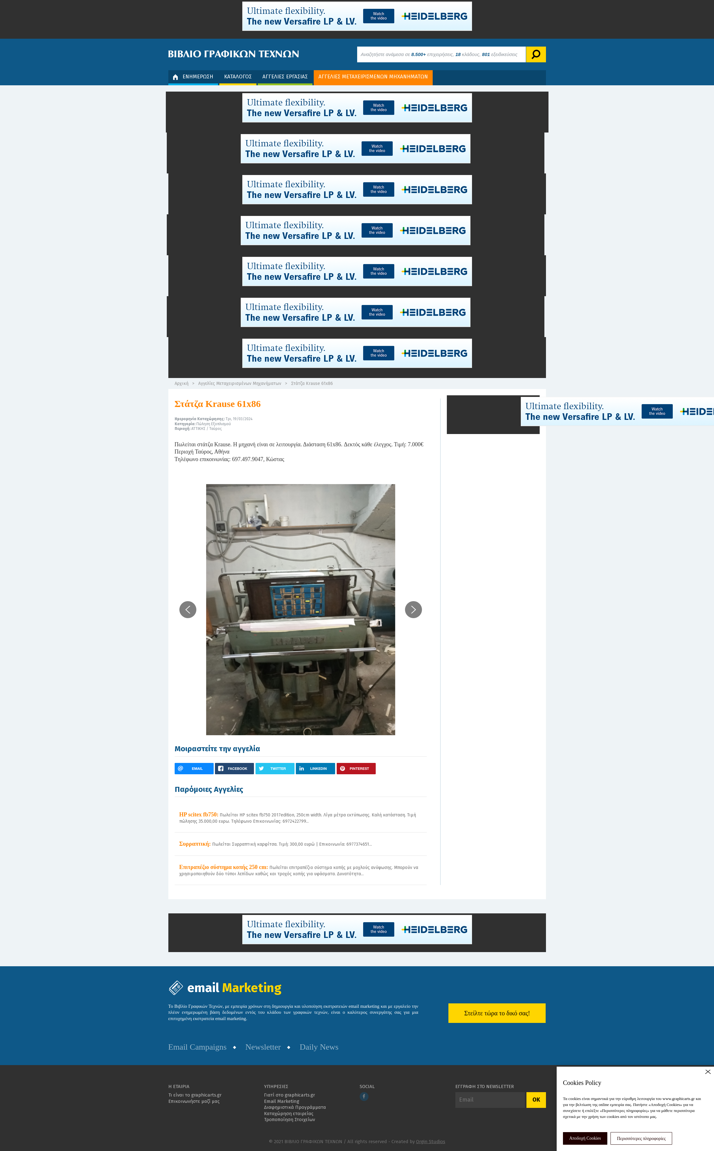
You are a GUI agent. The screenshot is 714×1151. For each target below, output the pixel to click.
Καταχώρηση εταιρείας (288, 1113)
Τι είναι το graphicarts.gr (195, 1095)
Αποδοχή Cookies (585, 1138)
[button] (187, 609)
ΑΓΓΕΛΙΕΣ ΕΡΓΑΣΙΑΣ (285, 76)
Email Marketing (281, 1101)
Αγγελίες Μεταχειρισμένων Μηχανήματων (239, 383)
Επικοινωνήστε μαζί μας (194, 1101)
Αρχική (181, 383)
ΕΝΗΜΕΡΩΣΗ (193, 76)
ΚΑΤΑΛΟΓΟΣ (238, 76)
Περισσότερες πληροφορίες (641, 1138)
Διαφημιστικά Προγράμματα (295, 1107)
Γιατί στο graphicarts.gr (289, 1095)
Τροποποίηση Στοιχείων (289, 1119)
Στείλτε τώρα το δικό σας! (497, 1013)
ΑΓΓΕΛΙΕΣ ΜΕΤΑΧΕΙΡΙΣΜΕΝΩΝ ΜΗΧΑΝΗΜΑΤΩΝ (373, 76)
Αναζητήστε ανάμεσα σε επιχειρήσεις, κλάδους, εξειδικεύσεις (439, 54)
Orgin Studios (430, 1141)
